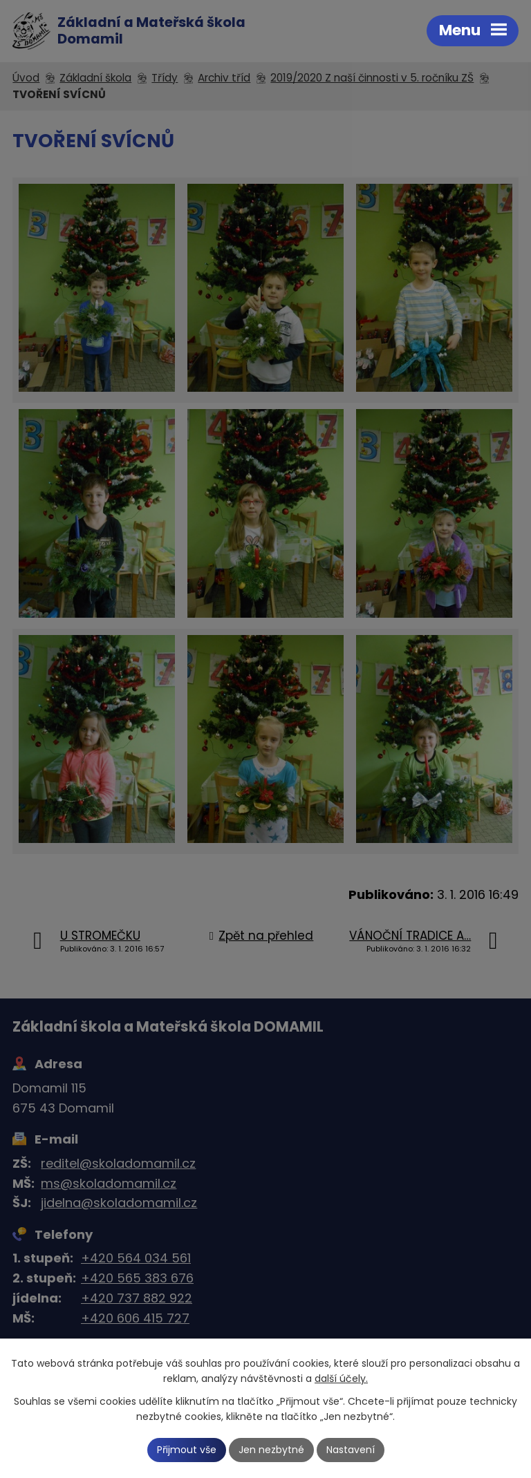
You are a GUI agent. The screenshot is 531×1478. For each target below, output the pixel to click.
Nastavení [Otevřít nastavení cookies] (350, 1450)
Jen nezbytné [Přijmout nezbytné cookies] (271, 1450)
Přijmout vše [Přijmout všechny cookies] (186, 1450)
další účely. (341, 1379)
